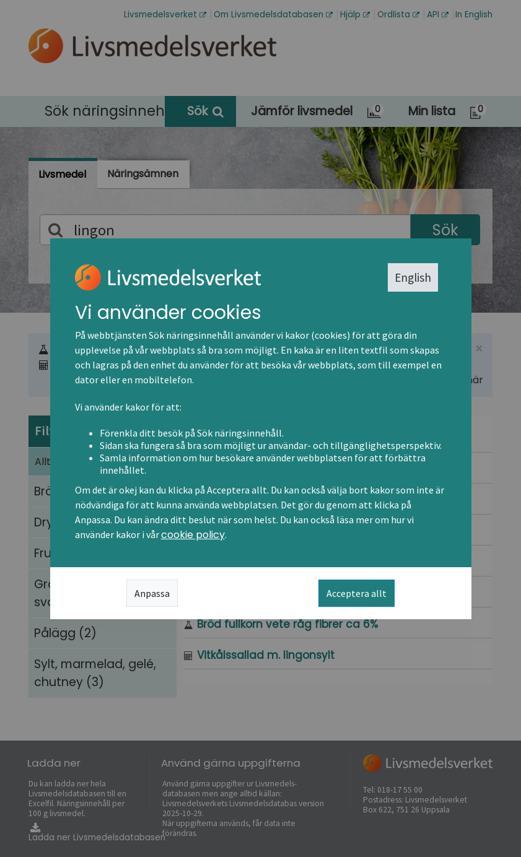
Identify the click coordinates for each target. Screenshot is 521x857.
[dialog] (260, 428)
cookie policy (193, 535)
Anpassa (152, 593)
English (413, 277)
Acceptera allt (356, 593)
